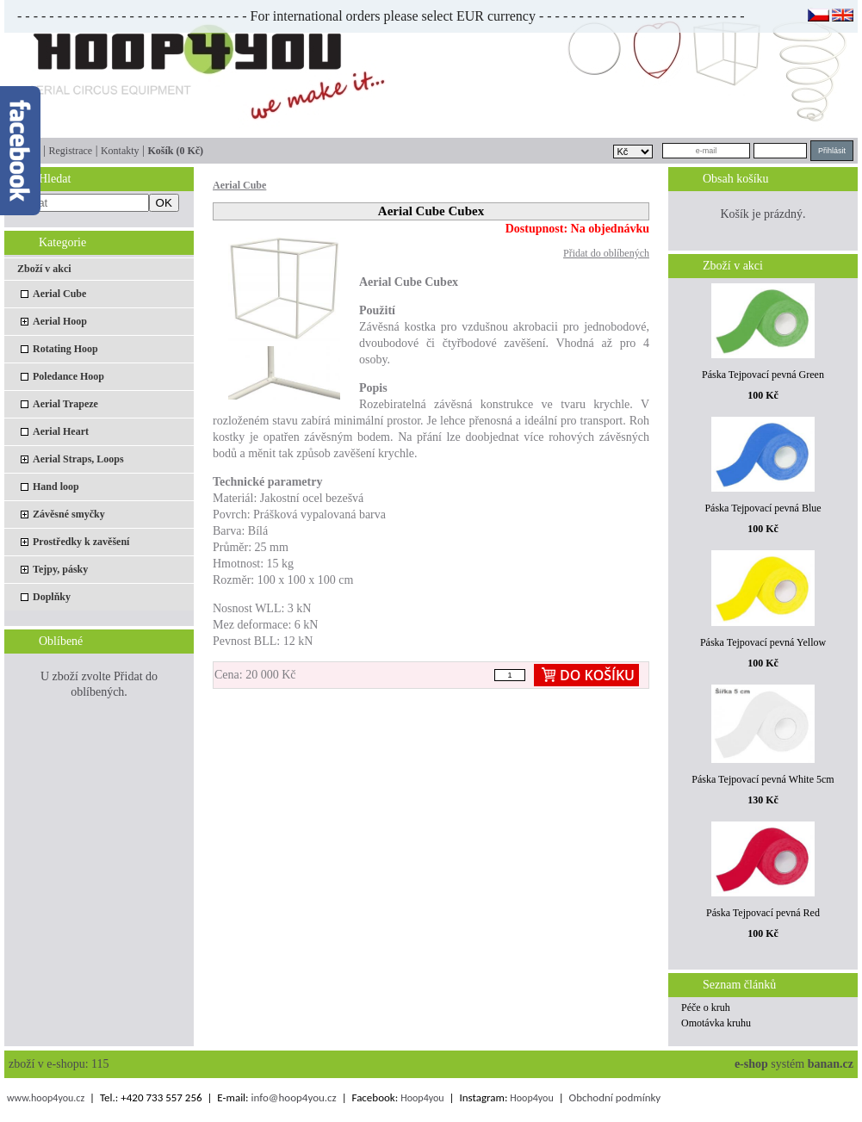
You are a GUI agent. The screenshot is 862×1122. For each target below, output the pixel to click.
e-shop (751, 1063)
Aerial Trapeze (65, 404)
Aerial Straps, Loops (78, 459)
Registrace (70, 151)
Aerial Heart (61, 431)
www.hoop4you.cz (45, 1098)
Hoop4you (421, 1098)
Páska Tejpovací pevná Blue (762, 508)
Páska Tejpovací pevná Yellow (763, 642)
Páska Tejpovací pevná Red (763, 913)
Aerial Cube (59, 294)
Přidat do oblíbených (606, 253)
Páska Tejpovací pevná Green (763, 375)
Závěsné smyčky (69, 514)
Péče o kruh (705, 1007)
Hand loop (56, 486)
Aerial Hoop (60, 321)
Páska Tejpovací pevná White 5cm (762, 779)
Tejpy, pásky (60, 569)
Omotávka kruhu (716, 1023)
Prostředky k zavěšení (81, 542)
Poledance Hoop (68, 376)
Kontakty (120, 151)
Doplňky (52, 597)
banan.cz (830, 1063)
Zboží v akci (44, 269)
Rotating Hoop (65, 349)
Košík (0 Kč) (175, 151)
